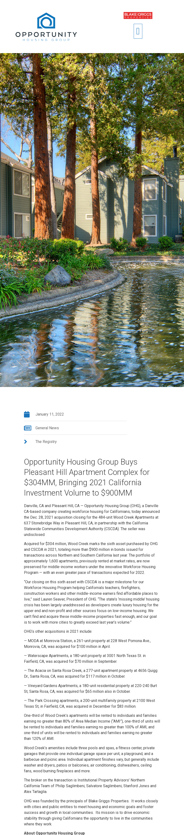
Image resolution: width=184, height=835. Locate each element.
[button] (138, 31)
